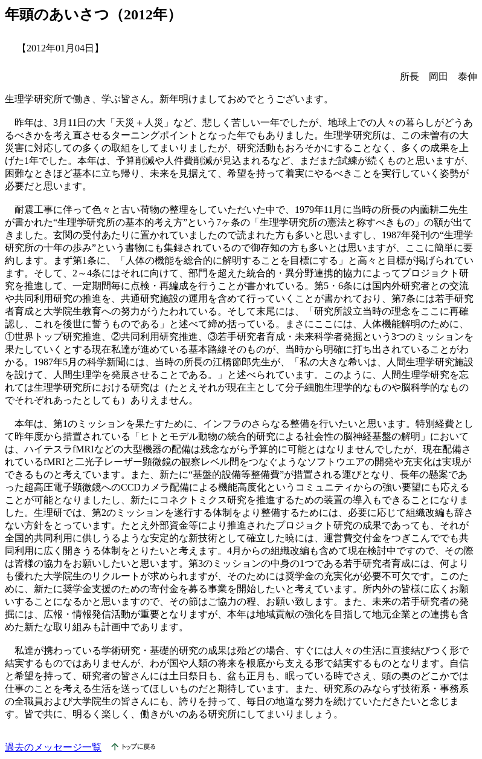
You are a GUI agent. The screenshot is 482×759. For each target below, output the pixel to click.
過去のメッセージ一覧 (53, 747)
